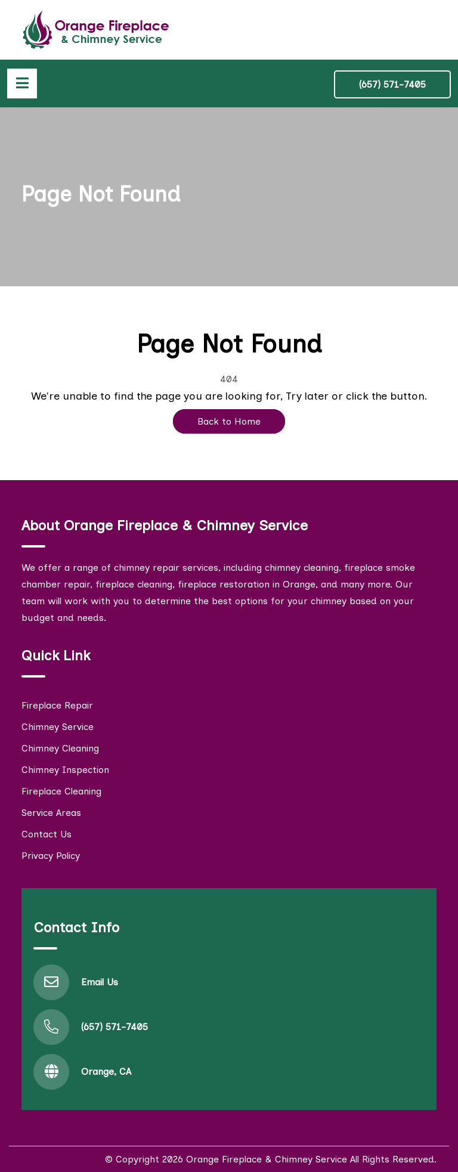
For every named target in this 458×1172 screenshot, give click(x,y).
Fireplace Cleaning (61, 791)
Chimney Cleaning (60, 748)
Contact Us (46, 834)
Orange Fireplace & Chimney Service (266, 1159)
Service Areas (51, 812)
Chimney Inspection (65, 769)
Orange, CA (106, 1071)
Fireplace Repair (57, 705)
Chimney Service (57, 726)
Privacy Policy (50, 855)
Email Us (99, 982)
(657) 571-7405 (392, 84)
